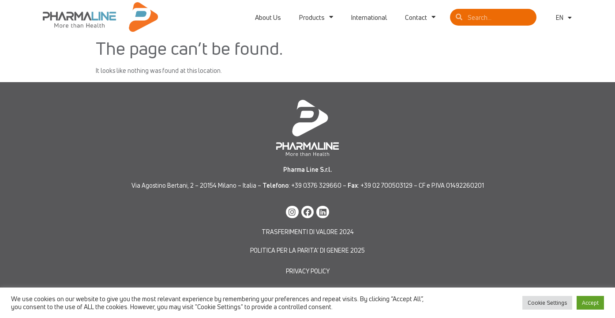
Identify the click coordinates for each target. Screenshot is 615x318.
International (369, 17)
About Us (268, 17)
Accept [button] (590, 303)
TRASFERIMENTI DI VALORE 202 (306, 231)
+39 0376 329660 (316, 185)
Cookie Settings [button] (547, 303)
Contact (420, 17)
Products (316, 17)
